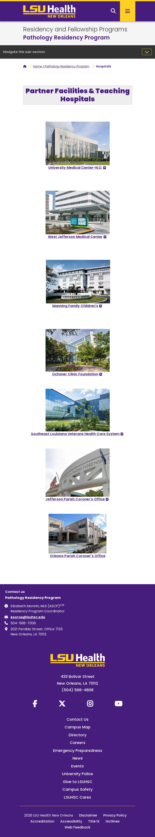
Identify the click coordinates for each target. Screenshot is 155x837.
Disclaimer (88, 815)
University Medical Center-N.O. (75, 167)
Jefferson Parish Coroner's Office (75, 499)
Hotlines (113, 821)
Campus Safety (77, 789)
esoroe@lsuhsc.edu (27, 617)
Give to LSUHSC (77, 781)
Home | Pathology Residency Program (61, 66)
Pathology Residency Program (66, 37)
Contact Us (77, 719)
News (77, 758)
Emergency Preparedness (77, 750)
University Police (77, 773)
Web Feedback (77, 827)
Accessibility (71, 821)
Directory (77, 735)
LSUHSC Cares (77, 797)
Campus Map (77, 727)
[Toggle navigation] (147, 52)
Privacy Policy (115, 815)
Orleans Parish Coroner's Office (77, 555)
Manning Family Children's (75, 305)
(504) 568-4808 (77, 690)
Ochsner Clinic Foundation (75, 374)
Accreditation (42, 821)
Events (77, 766)
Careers (77, 742)
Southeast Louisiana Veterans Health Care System (75, 433)
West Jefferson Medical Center (75, 236)
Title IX (94, 821)
